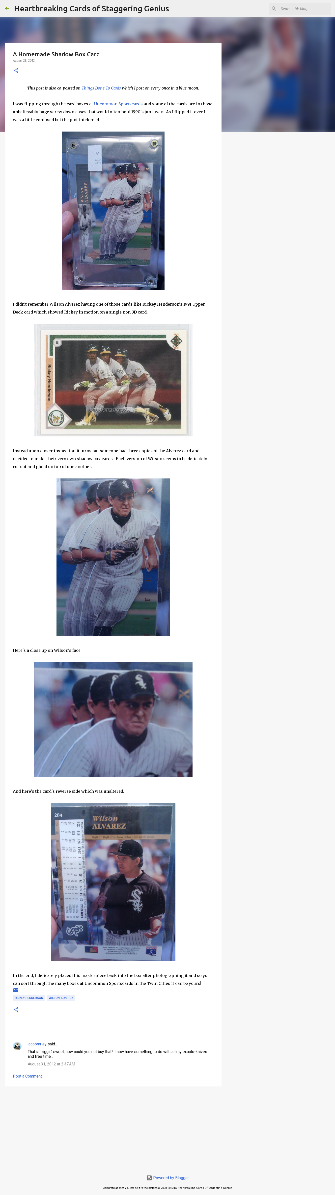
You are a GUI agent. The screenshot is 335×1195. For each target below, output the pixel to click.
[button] (16, 71)
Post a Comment (27, 1076)
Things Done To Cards (101, 88)
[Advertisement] (113, 1128)
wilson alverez (61, 998)
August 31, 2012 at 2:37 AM (51, 1064)
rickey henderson (29, 998)
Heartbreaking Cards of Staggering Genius (91, 8)
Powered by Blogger (167, 1177)
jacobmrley (37, 1044)
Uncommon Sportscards (118, 103)
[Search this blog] (305, 9)
